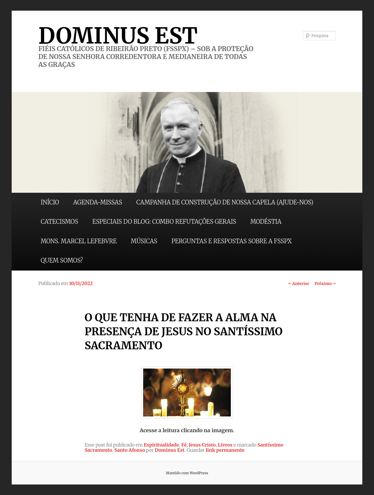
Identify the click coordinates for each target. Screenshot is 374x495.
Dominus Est (170, 450)
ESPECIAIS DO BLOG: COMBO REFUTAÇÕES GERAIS (164, 221)
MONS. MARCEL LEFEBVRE (79, 241)
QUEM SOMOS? (62, 260)
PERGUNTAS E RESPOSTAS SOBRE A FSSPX (232, 241)
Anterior (298, 283)
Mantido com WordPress (187, 473)
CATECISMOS (59, 221)
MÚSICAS (144, 241)
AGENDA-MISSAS (97, 202)
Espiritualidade (161, 445)
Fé (183, 445)
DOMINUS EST (118, 35)
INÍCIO (50, 202)
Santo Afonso (129, 450)
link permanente (225, 450)
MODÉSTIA (265, 221)
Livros (225, 445)
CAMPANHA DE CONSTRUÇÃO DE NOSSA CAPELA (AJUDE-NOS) (225, 202)
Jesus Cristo (202, 445)
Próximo (325, 283)
